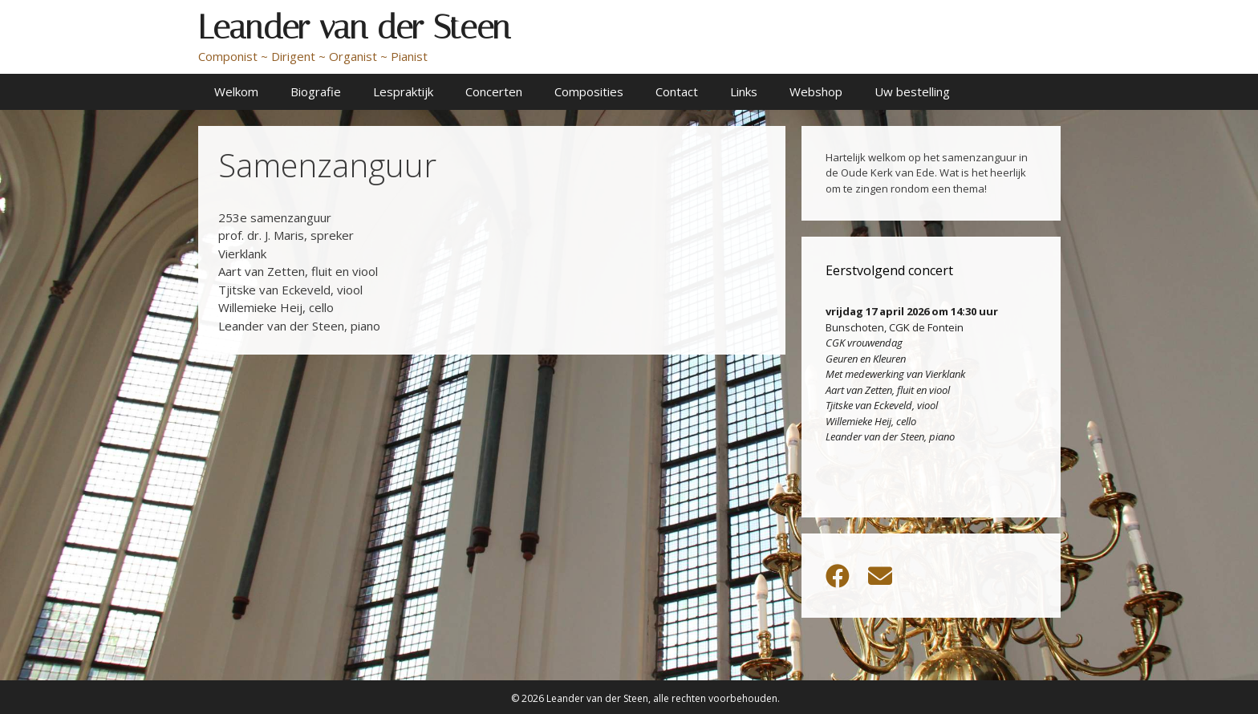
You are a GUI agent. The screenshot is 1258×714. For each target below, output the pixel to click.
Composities (588, 91)
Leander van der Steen (354, 27)
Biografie (315, 91)
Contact (676, 91)
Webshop (815, 91)
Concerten (493, 91)
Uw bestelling (912, 91)
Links (743, 91)
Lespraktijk (403, 91)
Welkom (236, 91)
